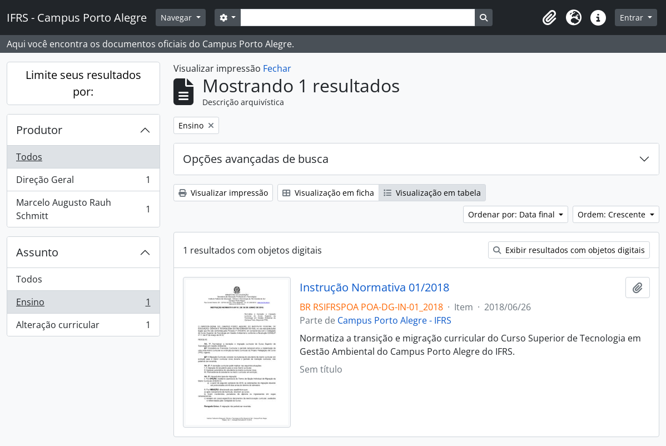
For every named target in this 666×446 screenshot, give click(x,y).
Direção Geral (83, 182)
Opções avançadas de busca (256, 158)
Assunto (37, 252)
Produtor (39, 129)
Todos (29, 157)
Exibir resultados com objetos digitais (569, 250)
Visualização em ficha (328, 192)
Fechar (277, 68)
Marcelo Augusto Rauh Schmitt (83, 209)
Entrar (632, 17)
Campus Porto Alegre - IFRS (394, 320)
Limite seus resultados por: (83, 83)
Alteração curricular (83, 327)
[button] (549, 18)
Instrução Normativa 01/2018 (374, 287)
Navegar (177, 17)
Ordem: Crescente (613, 214)
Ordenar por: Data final (512, 214)
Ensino (83, 304)
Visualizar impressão (223, 192)
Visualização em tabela (432, 192)
